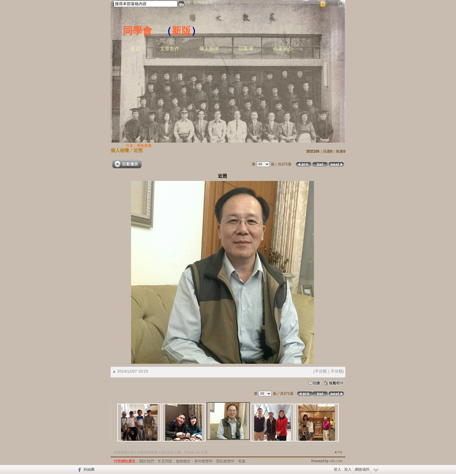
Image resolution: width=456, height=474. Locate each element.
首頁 (135, 48)
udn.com (336, 461)
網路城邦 (334, 4)
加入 (347, 469)
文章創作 (170, 48)
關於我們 (146, 461)
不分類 (321, 371)
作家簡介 (283, 48)
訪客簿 (246, 48)
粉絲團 (89, 469)
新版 (181, 30)
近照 (138, 150)
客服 (241, 461)
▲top (338, 452)
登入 (337, 469)
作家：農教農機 (138, 145)
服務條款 (183, 461)
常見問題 (165, 461)
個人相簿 (209, 48)
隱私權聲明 (225, 461)
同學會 (137, 30)
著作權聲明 (203, 461)
